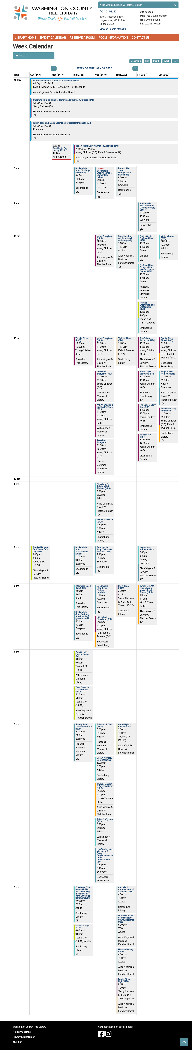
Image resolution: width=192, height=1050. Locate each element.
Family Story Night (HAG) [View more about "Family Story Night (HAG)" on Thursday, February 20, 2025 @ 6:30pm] (124, 980)
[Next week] (135, 68)
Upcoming (136, 61)
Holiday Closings (22, 1031)
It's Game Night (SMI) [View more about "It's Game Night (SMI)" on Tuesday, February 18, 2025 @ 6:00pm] (82, 927)
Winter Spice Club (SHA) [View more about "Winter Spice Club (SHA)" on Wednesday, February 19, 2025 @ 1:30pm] (105, 521)
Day (176, 61)
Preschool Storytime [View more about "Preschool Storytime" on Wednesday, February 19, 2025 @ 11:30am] (101, 441)
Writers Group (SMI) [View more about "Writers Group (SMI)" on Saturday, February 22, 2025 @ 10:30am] (167, 237)
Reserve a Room (82, 37)
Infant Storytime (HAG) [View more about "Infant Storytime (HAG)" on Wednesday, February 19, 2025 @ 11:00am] (104, 339)
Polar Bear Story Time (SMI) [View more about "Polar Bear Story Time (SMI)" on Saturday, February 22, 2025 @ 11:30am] (168, 410)
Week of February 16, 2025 (94, 68)
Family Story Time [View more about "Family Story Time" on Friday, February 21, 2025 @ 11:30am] (145, 436)
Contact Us (141, 37)
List (147, 61)
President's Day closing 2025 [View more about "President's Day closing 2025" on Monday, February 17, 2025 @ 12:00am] (60, 149)
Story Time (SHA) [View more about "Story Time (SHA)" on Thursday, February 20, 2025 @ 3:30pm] (123, 587)
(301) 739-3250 (108, 11)
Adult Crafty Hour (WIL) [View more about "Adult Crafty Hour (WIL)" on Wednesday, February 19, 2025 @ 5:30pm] (105, 820)
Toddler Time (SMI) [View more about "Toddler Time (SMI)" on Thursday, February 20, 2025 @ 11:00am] (124, 339)
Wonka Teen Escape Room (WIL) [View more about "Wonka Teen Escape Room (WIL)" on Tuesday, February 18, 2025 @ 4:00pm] (81, 654)
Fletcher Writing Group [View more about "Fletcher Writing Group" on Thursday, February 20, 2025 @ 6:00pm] (125, 951)
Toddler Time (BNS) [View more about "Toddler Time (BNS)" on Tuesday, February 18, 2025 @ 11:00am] (81, 339)
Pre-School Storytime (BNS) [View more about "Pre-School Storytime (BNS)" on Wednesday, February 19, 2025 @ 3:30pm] (104, 618)
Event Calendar (53, 37)
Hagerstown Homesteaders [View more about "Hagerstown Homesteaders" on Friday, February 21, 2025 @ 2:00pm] (147, 548)
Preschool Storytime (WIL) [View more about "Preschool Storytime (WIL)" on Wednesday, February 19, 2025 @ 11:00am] (104, 373)
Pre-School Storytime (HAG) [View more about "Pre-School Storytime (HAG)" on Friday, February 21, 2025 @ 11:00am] (147, 339)
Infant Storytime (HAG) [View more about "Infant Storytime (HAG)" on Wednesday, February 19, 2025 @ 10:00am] (104, 237)
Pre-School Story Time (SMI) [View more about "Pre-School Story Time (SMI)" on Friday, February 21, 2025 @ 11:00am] (148, 406)
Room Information (113, 37)
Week (166, 61)
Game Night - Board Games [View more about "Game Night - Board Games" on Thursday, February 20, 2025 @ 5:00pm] (124, 726)
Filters (22, 55)
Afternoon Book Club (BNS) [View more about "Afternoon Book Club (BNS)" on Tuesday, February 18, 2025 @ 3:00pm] (83, 587)
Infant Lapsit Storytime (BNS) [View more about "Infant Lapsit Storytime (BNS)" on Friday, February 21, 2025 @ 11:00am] (147, 373)
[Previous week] (54, 68)
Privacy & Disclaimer (23, 1037)
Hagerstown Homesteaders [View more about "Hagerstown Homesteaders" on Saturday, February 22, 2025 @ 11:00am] (168, 373)
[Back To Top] (184, 1042)
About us (17, 1042)
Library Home (25, 37)
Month (156, 61)
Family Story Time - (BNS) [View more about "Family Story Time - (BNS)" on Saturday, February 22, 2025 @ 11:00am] (167, 339)
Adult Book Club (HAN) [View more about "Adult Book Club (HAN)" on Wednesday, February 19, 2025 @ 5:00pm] (104, 726)
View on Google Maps (111, 29)
